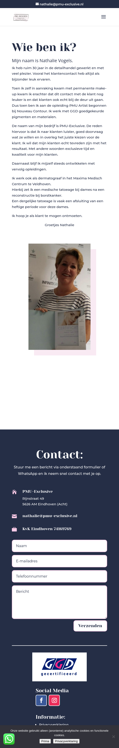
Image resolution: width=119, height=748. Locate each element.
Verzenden (90, 625)
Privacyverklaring (53, 724)
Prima (45, 741)
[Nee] (113, 736)
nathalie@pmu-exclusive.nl (49, 516)
